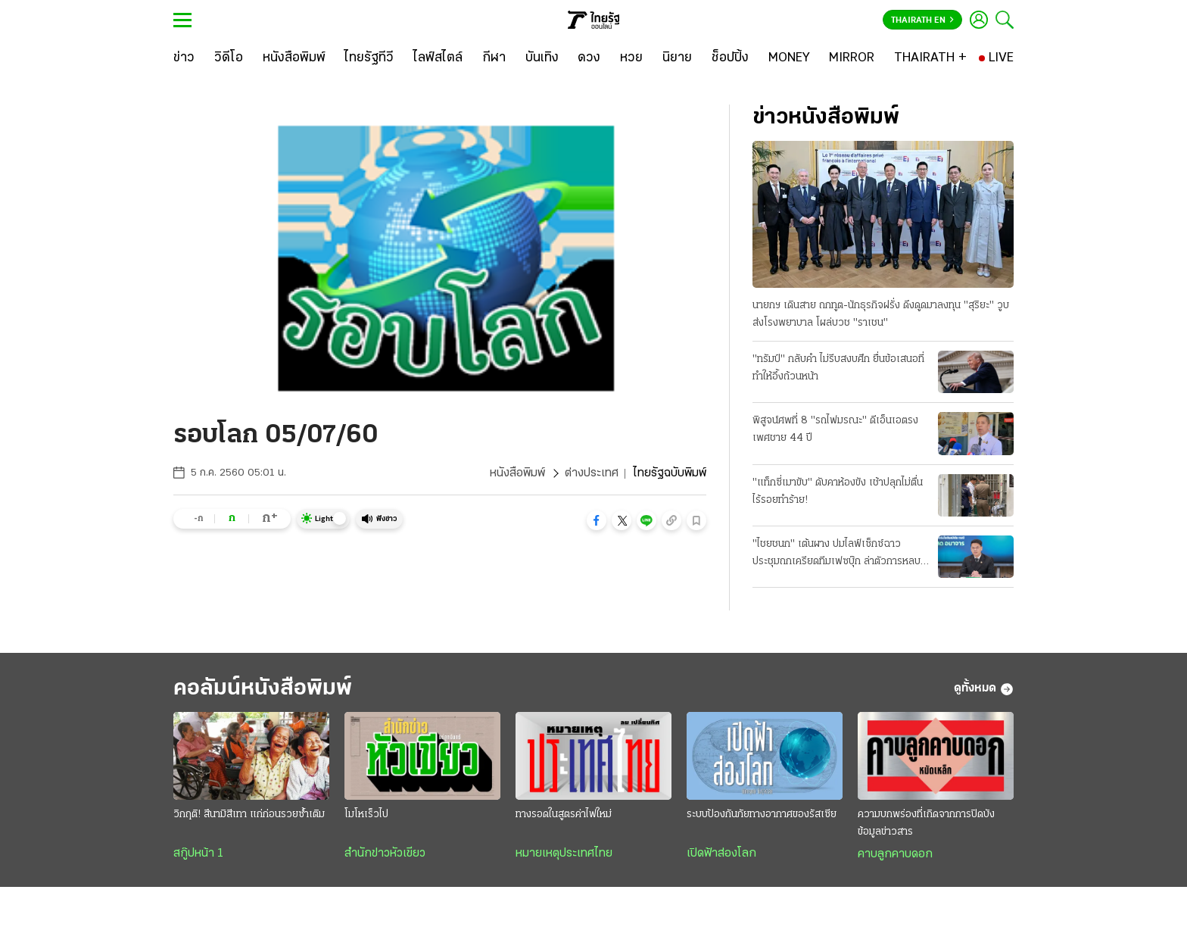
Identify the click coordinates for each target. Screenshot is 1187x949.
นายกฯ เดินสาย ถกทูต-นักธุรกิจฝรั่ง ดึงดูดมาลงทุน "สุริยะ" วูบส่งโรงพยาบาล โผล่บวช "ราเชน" (880, 314)
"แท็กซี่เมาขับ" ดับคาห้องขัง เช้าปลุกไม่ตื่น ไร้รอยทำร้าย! (837, 491)
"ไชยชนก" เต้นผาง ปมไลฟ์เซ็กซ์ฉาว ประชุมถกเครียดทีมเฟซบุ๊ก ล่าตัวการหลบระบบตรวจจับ (836, 554)
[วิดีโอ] (228, 58)
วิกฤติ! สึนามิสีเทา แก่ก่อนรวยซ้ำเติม (249, 814)
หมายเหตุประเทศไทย (564, 854)
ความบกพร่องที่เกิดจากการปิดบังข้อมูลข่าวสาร (926, 823)
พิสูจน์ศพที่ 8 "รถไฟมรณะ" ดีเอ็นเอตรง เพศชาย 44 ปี (835, 429)
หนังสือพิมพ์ (517, 473)
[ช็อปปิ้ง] (730, 58)
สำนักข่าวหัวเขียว (384, 854)
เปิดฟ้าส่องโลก (721, 854)
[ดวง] (589, 58)
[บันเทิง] (542, 58)
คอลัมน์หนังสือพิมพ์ (262, 689)
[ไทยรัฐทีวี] (369, 58)
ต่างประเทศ (591, 473)
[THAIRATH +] (930, 58)
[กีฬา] (494, 58)
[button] (596, 520)
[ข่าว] (184, 58)
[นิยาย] (677, 58)
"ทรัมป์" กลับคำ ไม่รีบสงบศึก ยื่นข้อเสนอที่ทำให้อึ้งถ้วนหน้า (838, 368)
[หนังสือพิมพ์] (294, 58)
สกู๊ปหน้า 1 (198, 854)
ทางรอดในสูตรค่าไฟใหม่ (564, 814)
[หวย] (631, 58)
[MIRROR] (851, 58)
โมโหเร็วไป (366, 814)
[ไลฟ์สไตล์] (438, 58)
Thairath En (922, 20)
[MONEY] (789, 58)
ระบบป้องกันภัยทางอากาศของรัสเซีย (762, 814)
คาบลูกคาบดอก (895, 854)
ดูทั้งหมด (984, 689)
